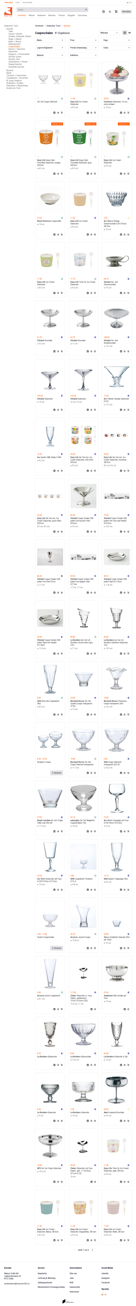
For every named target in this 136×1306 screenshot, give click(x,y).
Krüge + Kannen (14, 39)
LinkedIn (104, 1273)
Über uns (73, 1273)
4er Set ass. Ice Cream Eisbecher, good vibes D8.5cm (49, 520)
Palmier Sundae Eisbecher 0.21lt (116, 400)
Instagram (105, 1278)
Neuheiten (41, 15)
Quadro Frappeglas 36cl (116, 878)
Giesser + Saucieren (16, 49)
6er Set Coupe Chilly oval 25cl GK (50, 821)
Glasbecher (47, 1056)
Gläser (9, 73)
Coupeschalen (14, 46)
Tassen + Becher (15, 34)
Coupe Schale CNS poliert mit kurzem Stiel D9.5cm (81, 520)
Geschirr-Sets (14, 59)
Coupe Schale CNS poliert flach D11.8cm (115, 580)
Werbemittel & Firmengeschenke (51, 1287)
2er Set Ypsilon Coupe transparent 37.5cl (81, 703)
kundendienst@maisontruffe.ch (17, 1283)
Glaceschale (80, 1056)
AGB (71, 1282)
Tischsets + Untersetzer (16, 75)
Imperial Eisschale (114, 1112)
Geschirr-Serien (14, 56)
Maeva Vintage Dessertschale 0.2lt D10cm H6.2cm (115, 223)
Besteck (9, 70)
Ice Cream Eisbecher (79, 102)
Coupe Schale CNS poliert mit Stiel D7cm (48, 580)
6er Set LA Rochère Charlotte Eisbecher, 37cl (116, 642)
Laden (17, 2)
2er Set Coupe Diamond (47, 101)
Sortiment (22, 15)
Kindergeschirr (14, 44)
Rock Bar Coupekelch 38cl (48, 702)
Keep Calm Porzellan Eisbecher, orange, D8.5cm (49, 162)
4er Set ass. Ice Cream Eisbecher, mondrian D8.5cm (115, 460)
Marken (32, 15)
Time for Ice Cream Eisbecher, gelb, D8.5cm (116, 1169)
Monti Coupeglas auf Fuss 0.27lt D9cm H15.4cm (116, 821)
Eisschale (44, 340)
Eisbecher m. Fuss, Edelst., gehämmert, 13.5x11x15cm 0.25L (81, 998)
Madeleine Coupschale (49, 221)
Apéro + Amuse (14, 41)
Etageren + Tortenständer (19, 54)
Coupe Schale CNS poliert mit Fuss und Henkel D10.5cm (115, 520)
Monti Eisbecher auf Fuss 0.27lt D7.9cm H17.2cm (49, 879)
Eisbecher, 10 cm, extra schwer (116, 102)
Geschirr (9, 29)
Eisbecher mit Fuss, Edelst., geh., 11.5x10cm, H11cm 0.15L (81, 1171)
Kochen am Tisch (13, 88)
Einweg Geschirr (15, 64)
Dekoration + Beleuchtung (17, 85)
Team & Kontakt (27, 2)
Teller (10, 31)
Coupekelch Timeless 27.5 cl (81, 879)
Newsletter (42, 1273)
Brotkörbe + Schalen (14, 83)
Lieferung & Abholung (46, 1278)
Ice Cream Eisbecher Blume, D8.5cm (48, 1230)
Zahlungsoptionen (45, 1282)
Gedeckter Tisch (11, 26)
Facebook (105, 1282)
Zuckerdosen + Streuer (18, 61)
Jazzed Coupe (80, 937)
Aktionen (51, 15)
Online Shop (9, 2)
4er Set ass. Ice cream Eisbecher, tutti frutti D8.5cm (81, 460)
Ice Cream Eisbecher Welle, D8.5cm (114, 1230)
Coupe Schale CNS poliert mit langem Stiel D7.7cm (81, 581)
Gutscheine (82, 15)
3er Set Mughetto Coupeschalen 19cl (82, 821)
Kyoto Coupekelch (48, 995)
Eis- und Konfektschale (111, 341)
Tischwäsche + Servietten (17, 78)
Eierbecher (12, 51)
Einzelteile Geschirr (16, 67)
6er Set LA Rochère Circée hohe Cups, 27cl (81, 642)
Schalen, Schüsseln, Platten (19, 36)
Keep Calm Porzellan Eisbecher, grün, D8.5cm (81, 162)
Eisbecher (45, 399)
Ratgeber (71, 15)
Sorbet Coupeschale (45, 937)
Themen (61, 15)
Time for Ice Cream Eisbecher (82, 283)
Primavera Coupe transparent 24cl (115, 702)
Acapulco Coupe (44, 762)
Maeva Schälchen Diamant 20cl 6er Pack (117, 938)
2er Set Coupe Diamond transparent (81, 763)
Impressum (74, 1291)
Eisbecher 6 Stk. (116, 1056)
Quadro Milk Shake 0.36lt (49, 457)
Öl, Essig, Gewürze (14, 80)
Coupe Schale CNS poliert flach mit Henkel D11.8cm (48, 642)
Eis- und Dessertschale (111, 283)
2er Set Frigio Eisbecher (49, 1168)
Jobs (72, 1278)
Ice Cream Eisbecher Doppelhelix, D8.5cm (83, 1230)
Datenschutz (75, 1287)
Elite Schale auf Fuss (115, 996)
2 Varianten (56, 773)
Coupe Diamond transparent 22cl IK (112, 763)
